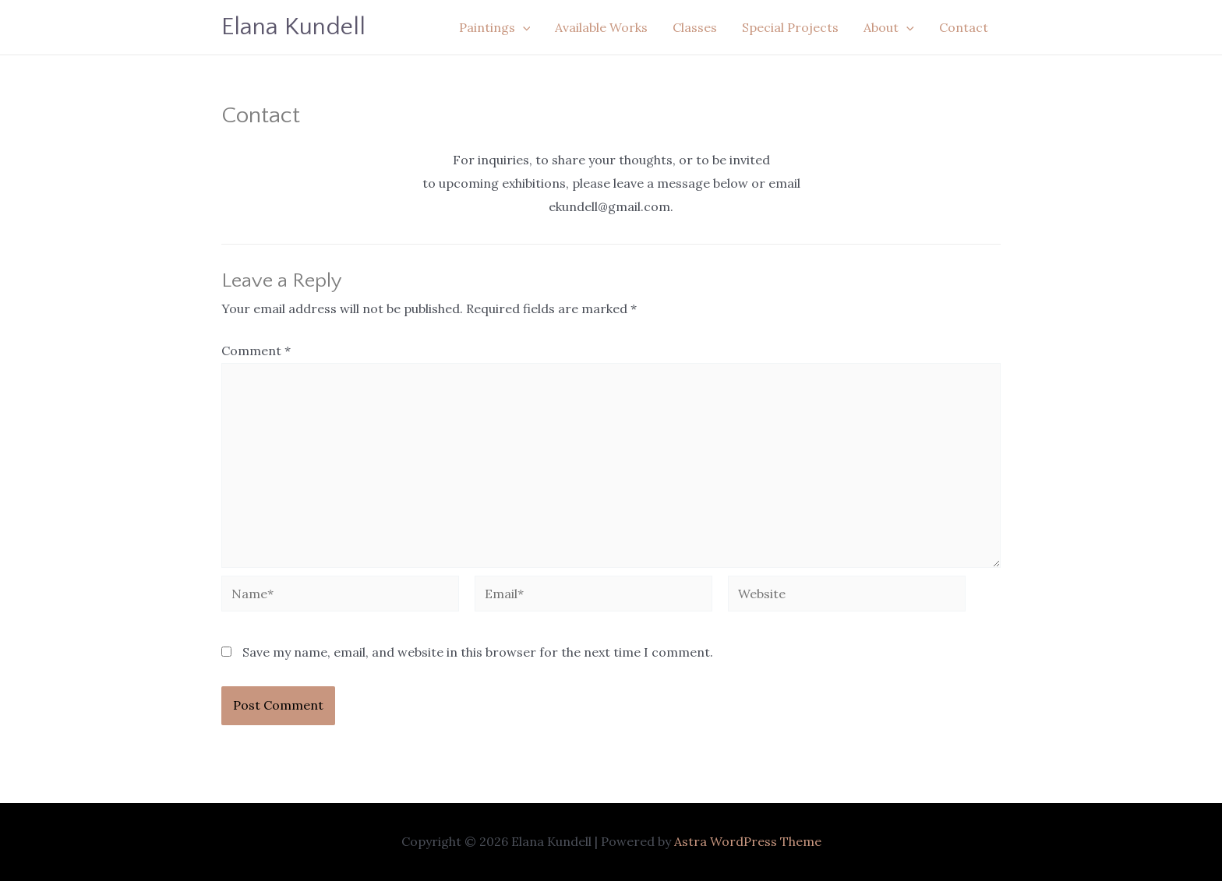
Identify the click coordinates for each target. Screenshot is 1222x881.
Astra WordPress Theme (747, 841)
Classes (695, 27)
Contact (963, 27)
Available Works (601, 27)
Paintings (495, 27)
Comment (256, 350)
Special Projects (790, 27)
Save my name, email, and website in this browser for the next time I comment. (477, 652)
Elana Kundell (293, 27)
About (889, 27)
